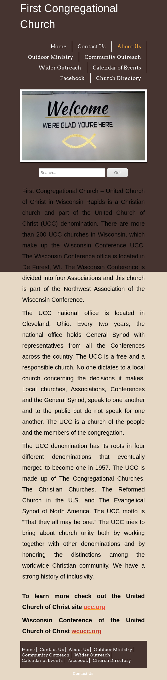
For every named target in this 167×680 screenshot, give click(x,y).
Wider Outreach (59, 67)
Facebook (72, 78)
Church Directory (118, 78)
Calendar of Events (117, 67)
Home (58, 46)
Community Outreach (113, 57)
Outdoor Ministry (50, 57)
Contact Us (83, 673)
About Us (129, 46)
